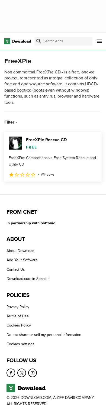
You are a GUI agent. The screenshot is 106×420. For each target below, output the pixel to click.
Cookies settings (20, 344)
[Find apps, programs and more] (63, 41)
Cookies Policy (19, 325)
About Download (20, 250)
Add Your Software (22, 260)
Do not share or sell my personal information (44, 334)
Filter (11, 122)
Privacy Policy (18, 306)
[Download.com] (17, 41)
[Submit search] (38, 41)
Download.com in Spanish (28, 278)
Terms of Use (18, 316)
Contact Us (16, 269)
